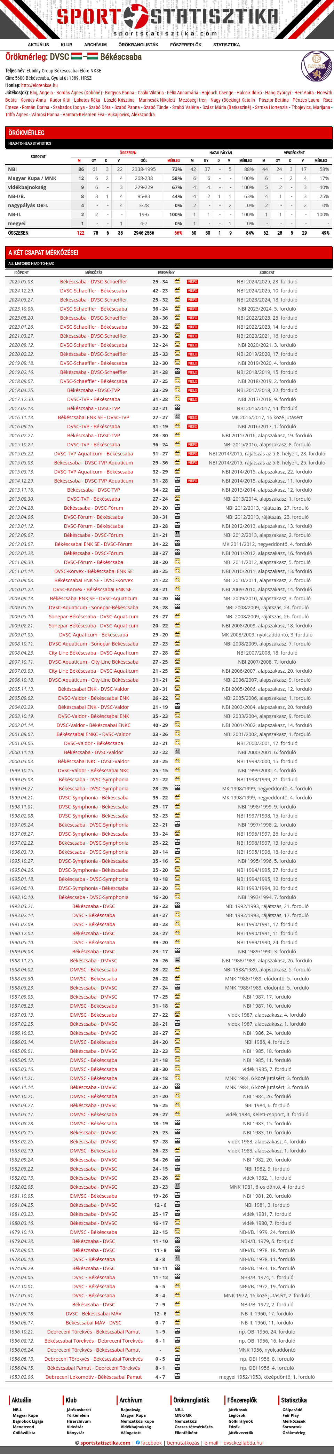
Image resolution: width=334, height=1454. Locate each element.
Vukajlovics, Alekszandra (131, 114)
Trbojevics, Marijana (311, 107)
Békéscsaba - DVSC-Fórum (94, 508)
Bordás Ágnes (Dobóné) (79, 92)
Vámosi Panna (45, 114)
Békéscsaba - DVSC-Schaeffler (93, 281)
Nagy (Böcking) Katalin (232, 100)
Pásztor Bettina (274, 100)
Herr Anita (304, 92)
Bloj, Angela (41, 92)
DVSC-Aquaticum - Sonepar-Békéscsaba (93, 607)
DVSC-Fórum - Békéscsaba (94, 517)
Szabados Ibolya (69, 107)
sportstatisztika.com (105, 1442)
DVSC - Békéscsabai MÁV (93, 1313)
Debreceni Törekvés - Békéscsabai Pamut (93, 1331)
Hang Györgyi (278, 92)
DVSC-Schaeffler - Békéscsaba (93, 290)
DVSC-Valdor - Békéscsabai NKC (93, 770)
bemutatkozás (183, 1442)
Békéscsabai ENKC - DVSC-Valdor (94, 734)
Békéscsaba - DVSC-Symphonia (94, 779)
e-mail (211, 1442)
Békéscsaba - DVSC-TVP (93, 390)
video (192, 282)
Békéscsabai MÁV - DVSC (93, 1322)
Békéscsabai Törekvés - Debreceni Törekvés (94, 1340)
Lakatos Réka (87, 100)
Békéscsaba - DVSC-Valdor (93, 752)
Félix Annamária (182, 92)
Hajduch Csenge (217, 92)
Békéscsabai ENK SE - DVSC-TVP (93, 417)
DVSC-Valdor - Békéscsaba (93, 743)
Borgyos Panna (119, 92)
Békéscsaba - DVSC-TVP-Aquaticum (93, 462)
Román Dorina (35, 107)
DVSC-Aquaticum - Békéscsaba (93, 634)
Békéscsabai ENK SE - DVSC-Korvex (93, 580)
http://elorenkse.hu (39, 85)
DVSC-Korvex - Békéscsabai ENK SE (93, 571)
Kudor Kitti (60, 100)
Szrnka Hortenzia (271, 107)
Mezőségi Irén (193, 100)
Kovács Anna (33, 100)
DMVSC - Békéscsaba (93, 969)
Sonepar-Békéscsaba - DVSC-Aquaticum (93, 616)
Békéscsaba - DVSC (93, 906)
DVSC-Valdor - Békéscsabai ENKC (94, 725)
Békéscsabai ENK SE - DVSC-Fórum (94, 544)
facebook (149, 1442)
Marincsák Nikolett (157, 100)
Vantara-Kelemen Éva (83, 114)
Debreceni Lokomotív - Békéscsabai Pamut (94, 1377)
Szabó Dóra (100, 107)
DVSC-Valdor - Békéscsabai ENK (93, 698)
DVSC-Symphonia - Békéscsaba (94, 797)
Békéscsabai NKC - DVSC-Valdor (93, 761)
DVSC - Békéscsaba (93, 915)
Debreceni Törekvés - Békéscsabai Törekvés (94, 1358)
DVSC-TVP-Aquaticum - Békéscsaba (93, 453)
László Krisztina (119, 100)
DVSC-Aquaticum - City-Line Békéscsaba (93, 661)
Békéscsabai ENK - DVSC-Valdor (93, 689)
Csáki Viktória (151, 92)
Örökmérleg (25, 57)
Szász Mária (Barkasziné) (226, 107)
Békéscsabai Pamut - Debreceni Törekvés (93, 1368)
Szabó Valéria (185, 107)
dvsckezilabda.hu (243, 1442)
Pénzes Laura (306, 100)
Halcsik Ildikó (249, 92)
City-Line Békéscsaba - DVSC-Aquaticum (93, 652)
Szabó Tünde (156, 107)
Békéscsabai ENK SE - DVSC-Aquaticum (93, 598)
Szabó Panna (127, 107)
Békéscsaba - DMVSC (93, 960)
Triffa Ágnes (16, 114)
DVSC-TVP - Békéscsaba (93, 399)
